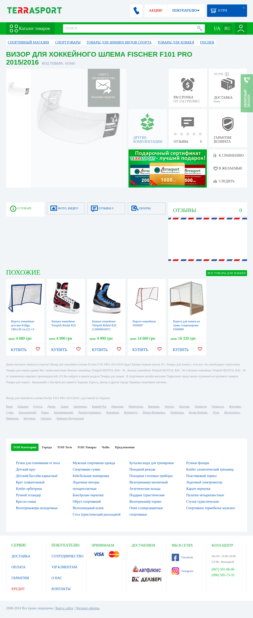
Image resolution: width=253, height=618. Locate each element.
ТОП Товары (86, 447)
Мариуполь (135, 406)
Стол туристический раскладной (96, 514)
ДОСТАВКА (21, 556)
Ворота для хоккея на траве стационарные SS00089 (186, 325)
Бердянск (29, 418)
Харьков (23, 406)
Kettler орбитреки (29, 489)
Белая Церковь (198, 412)
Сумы (9, 412)
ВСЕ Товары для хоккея (227, 273)
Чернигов (201, 406)
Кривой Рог (99, 406)
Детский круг (26, 469)
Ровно (45, 412)
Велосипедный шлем (88, 508)
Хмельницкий (27, 412)
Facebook (182, 557)
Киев (9, 406)
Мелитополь (232, 412)
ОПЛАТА (19, 567)
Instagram (182, 571)
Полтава (184, 406)
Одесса (37, 406)
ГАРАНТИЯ (20, 578)
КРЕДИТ (18, 589)
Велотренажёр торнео (145, 501)
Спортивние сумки (86, 469)
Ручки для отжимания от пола (38, 463)
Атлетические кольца (145, 489)
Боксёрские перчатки (88, 495)
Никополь (12, 418)
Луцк (215, 412)
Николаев (117, 406)
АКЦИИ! (155, 10)
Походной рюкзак (142, 469)
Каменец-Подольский (70, 418)
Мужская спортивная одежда (94, 463)
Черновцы (112, 412)
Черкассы (218, 406)
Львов (64, 406)
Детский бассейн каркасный (37, 476)
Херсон (169, 406)
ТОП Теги (64, 447)
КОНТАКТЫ (61, 589)
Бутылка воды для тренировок (151, 463)
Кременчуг (130, 412)
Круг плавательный (30, 482)
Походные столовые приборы (151, 476)
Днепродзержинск (89, 412)
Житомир (235, 406)
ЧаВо (105, 447)
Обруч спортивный (87, 501)
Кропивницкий (63, 412)
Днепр (51, 406)
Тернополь (177, 412)
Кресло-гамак (26, 501)
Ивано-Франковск (154, 412)
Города (47, 447)
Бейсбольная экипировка (91, 476)
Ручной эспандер (28, 495)
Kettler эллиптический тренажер (210, 469)
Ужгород (46, 418)
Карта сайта (64, 608)
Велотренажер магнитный (148, 482)
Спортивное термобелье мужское (210, 508)
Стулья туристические (202, 501)
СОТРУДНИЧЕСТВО (68, 556)
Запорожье (80, 406)
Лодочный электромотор (204, 482)
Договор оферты (87, 608)
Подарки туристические (147, 495)
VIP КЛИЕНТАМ (64, 567)
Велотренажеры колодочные (37, 508)
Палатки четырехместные (205, 495)
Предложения (125, 447)
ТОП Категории (25, 447)
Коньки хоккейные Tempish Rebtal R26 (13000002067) (104, 325)
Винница (153, 406)
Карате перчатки (198, 489)
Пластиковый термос (201, 476)
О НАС (57, 578)
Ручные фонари (197, 463)
